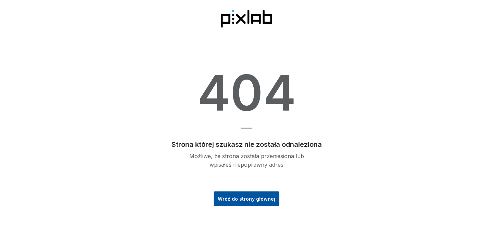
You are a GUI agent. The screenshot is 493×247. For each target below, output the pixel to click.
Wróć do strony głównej (246, 199)
